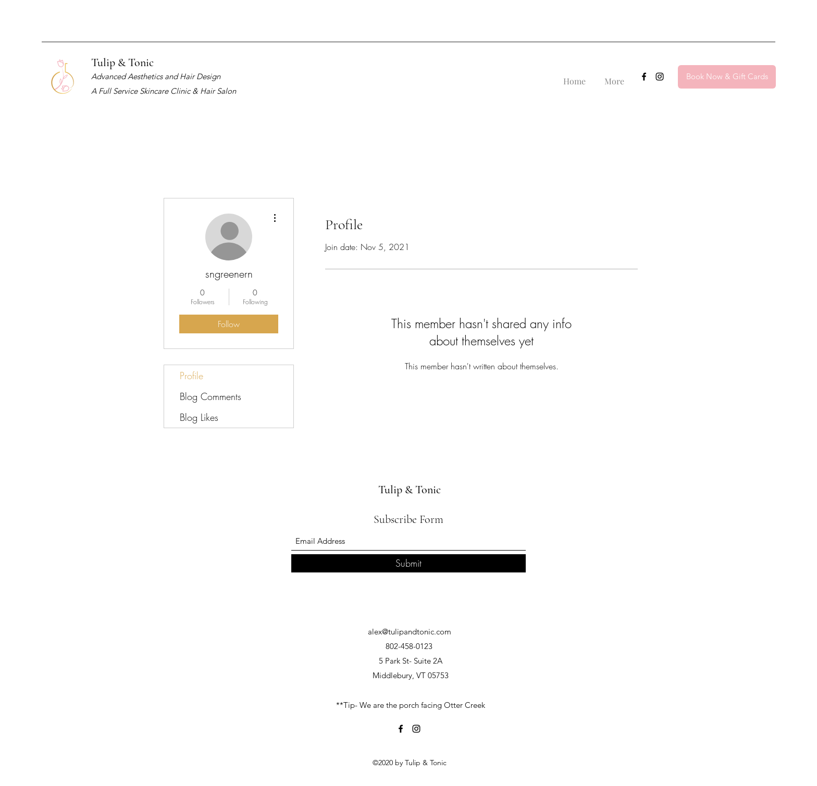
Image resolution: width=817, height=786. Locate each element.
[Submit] (408, 563)
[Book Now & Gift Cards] (727, 77)
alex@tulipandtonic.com (409, 632)
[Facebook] (644, 76)
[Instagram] (659, 76)
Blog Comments (210, 396)
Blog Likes (199, 417)
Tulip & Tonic (122, 62)
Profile (191, 375)
